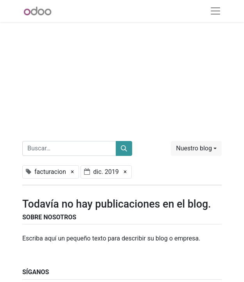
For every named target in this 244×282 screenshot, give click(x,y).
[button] (196, 148)
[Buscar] (124, 148)
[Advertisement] (122, 77)
